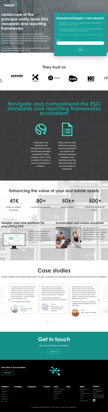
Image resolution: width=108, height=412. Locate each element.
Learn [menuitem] (56, 387)
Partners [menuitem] (47, 387)
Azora (83, 310)
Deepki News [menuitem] (83, 400)
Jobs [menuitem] (81, 398)
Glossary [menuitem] (56, 398)
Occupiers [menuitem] (4, 391)
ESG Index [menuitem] (4, 401)
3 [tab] (53, 321)
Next (99, 300)
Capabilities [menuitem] (4, 399)
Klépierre (53, 304)
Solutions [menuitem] (5, 387)
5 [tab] (58, 321)
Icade (22, 306)
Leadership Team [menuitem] (85, 393)
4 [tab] (55, 321)
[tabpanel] (54, 298)
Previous (9, 300)
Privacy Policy (54, 407)
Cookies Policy (63, 407)
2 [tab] (50, 321)
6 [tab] (60, 321)
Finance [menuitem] (3, 394)
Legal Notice (72, 407)
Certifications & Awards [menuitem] (84, 390)
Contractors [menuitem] (4, 396)
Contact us (54, 352)
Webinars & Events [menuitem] (59, 389)
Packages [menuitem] (18, 387)
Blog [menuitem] (68, 387)
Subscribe (7, 373)
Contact (96, 386)
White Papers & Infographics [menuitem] (58, 392)
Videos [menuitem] (56, 396)
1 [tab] (48, 321)
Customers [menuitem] (31, 387)
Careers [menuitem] (82, 396)
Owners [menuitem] (3, 389)
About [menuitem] (82, 387)
